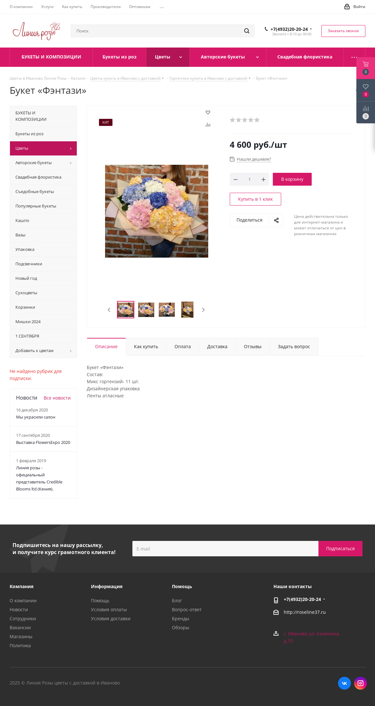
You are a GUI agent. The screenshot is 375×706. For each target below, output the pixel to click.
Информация (106, 586)
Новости (19, 609)
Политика (20, 645)
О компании (23, 600)
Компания (21, 586)
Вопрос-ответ (187, 609)
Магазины (21, 636)
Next (203, 309)
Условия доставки (110, 618)
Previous (109, 309)
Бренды (180, 618)
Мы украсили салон (35, 417)
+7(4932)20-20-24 (289, 29)
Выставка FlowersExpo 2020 (43, 442)
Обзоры (180, 627)
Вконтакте (344, 683)
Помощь (100, 600)
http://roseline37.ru (305, 612)
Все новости (57, 398)
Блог (177, 600)
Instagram (360, 683)
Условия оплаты (109, 609)
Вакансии (20, 627)
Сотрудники (23, 618)
